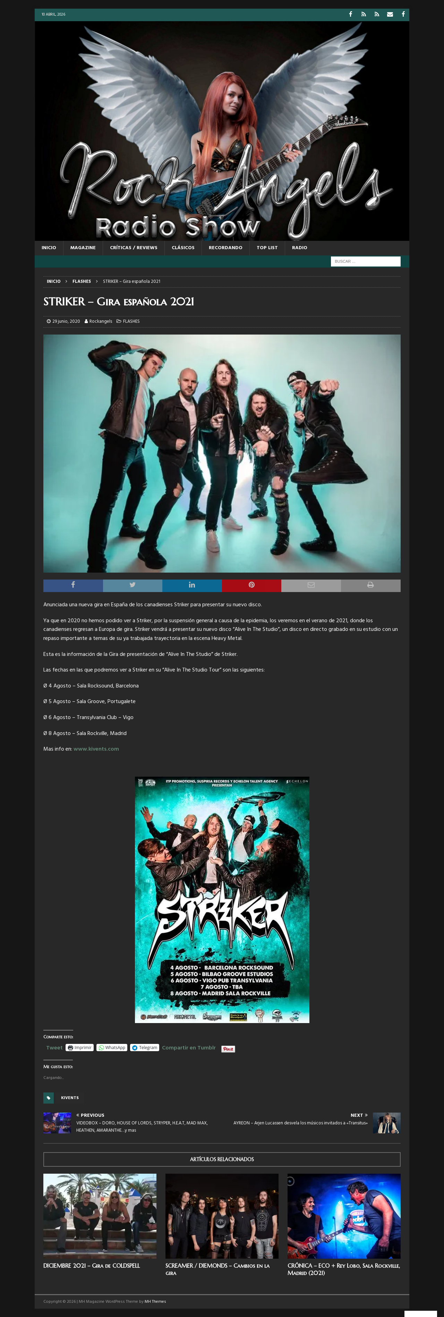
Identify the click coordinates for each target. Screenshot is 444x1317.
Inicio (49, 248)
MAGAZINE (83, 248)
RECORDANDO (225, 248)
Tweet (54, 1047)
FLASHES (131, 321)
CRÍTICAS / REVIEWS (133, 248)
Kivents (70, 1097)
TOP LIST (267, 248)
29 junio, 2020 (66, 321)
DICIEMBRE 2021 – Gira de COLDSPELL (91, 1265)
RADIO (299, 248)
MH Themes (155, 1301)
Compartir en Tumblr (189, 1047)
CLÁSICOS (183, 248)
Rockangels (100, 321)
